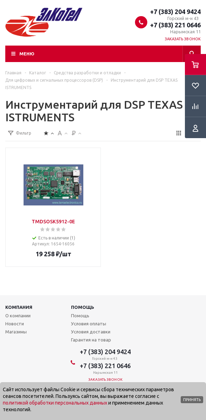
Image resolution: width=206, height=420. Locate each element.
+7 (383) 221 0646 (175, 25)
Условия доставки (90, 331)
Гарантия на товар (91, 339)
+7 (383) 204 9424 (175, 11)
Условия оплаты (88, 323)
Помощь (82, 307)
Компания (18, 307)
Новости (14, 323)
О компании (18, 315)
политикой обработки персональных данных (55, 403)
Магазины (16, 331)
